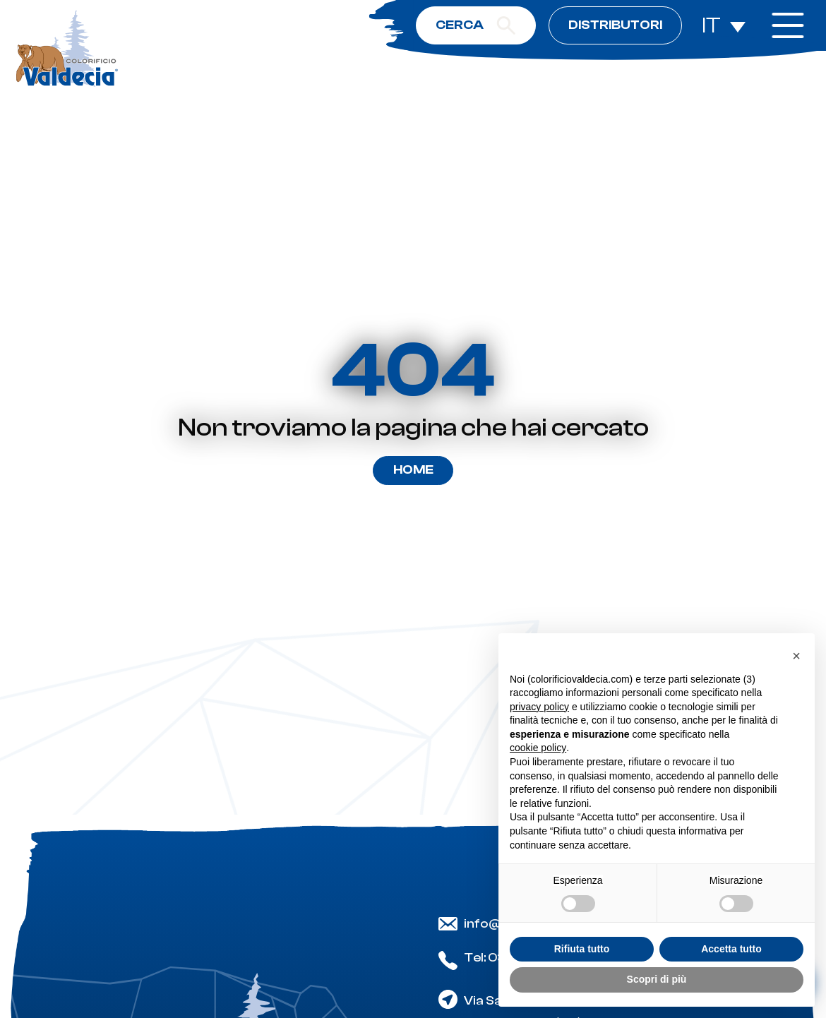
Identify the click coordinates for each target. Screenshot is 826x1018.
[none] (724, 26)
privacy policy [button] (539, 706)
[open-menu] (787, 25)
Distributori (615, 25)
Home (413, 469)
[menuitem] (724, 26)
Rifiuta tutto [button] (582, 948)
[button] (796, 656)
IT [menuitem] (711, 25)
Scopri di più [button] (657, 979)
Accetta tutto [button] (731, 948)
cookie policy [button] (538, 747)
